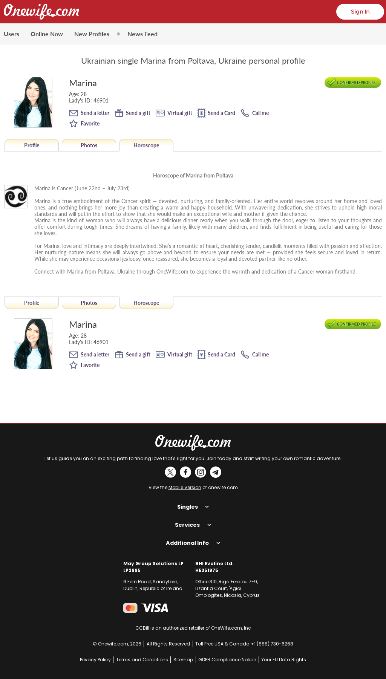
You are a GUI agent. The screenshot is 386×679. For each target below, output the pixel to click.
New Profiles (91, 33)
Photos (89, 145)
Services (193, 525)
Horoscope (146, 145)
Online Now (47, 33)
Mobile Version (184, 487)
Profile (31, 145)
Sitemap (183, 659)
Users (11, 33)
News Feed (142, 33)
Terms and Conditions (142, 659)
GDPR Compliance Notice (227, 659)
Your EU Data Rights (283, 659)
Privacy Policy (95, 659)
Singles (193, 507)
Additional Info (193, 543)
